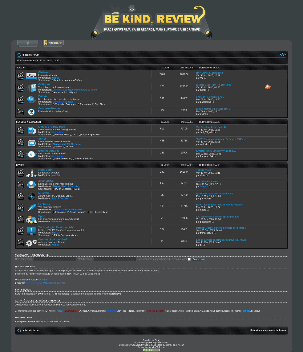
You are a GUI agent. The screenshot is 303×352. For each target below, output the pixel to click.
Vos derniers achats (207, 181)
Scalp (203, 90)
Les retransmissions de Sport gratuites (217, 216)
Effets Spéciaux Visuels (66, 235)
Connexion (27, 45)
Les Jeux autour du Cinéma (68, 80)
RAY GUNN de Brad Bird (209, 73)
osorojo (204, 114)
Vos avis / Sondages (65, 104)
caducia (204, 144)
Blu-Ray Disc (62, 134)
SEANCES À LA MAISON (28, 122)
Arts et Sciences (77, 212)
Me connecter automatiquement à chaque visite (165, 259)
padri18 (65, 144)
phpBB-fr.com (158, 347)
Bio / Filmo (99, 104)
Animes (69, 146)
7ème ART (21, 68)
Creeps (83, 311)
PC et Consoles (63, 189)
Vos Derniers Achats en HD (211, 127)
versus (257, 311)
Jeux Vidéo (45, 181)
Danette (102, 311)
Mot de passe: (85, 259)
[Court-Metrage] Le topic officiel (213, 109)
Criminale (92, 311)
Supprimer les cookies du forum (268, 330)
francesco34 (206, 156)
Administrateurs (33, 282)
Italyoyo (116, 293)
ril (201, 245)
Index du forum (31, 54)
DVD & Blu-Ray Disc (51, 126)
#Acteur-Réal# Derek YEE (210, 97)
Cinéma (43, 72)
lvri (232, 311)
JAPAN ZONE (203, 170)
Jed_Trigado (206, 132)
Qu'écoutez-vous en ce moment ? (214, 193)
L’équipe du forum (24, 321)
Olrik (202, 175)
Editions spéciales (90, 134)
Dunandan (58, 89)
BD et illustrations (99, 212)
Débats (43, 96)
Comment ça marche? (52, 239)
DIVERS (20, 165)
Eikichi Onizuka (69, 186)
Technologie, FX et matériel (56, 227)
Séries (42, 138)
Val (201, 78)
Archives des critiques (65, 92)
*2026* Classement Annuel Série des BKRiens (221, 139)
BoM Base (53, 45)
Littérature (60, 212)
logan (226, 311)
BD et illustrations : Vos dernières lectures (219, 204)
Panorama (85, 104)
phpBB (149, 342)
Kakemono (141, 311)
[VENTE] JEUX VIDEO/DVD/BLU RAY (216, 151)
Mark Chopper (171, 311)
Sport (41, 216)
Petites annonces (84, 158)
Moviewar (76, 144)
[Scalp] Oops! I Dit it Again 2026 (213, 85)
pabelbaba (205, 102)
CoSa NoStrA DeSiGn (141, 345)
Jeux (77, 189)
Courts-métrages (49, 108)
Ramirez (189, 311)
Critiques (44, 84)
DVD (74, 134)
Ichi (120, 311)
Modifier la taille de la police (283, 54)
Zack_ (157, 340)
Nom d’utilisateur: (24, 259)
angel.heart (209, 311)
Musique (43, 193)
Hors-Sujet (45, 169)
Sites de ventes (63, 158)
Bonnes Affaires (49, 150)
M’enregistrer (41, 254)
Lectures (44, 204)
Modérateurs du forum (85, 89)
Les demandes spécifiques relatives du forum (221, 240)
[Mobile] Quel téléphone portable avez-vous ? (221, 228)
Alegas (55, 77)
